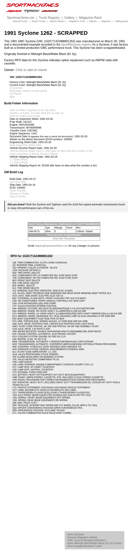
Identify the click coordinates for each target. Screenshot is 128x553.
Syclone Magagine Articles (82, 537)
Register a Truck (77, 21)
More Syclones (75, 534)
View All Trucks (20, 21)
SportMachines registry (76, 44)
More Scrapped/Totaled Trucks (84, 546)
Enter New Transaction (64, 238)
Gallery (69, 17)
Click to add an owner (31, 70)
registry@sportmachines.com (51, 245)
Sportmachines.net (20, 17)
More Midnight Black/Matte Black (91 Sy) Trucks (94, 543)
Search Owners (57, 21)
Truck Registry (49, 17)
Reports (93, 21)
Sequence (106, 21)
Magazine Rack (90, 17)
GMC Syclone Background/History (86, 540)
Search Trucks (39, 21)
